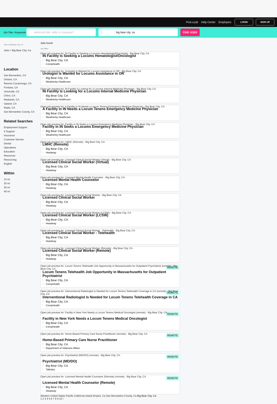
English (8, 163)
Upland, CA (10, 103)
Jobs (7, 50)
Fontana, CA (11, 87)
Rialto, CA (9, 107)
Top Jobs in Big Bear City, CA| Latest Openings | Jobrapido (17, 22)
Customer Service (14, 139)
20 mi (7, 183)
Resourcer (9, 155)
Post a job (192, 22)
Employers (225, 22)
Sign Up (265, 22)
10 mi (7, 179)
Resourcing (10, 159)
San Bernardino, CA (15, 75)
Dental (7, 143)
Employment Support (15, 127)
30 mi (7, 187)
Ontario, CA (10, 79)
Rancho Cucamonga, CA (18, 83)
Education (9, 151)
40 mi (7, 191)
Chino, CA (9, 95)
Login (244, 22)
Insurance (9, 135)
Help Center (208, 22)
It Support (9, 131)
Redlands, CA (11, 99)
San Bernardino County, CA (19, 111)
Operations (10, 147)
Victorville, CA (11, 91)
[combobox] (143, 32)
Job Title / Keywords (14, 32)
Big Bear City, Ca (21, 50)
